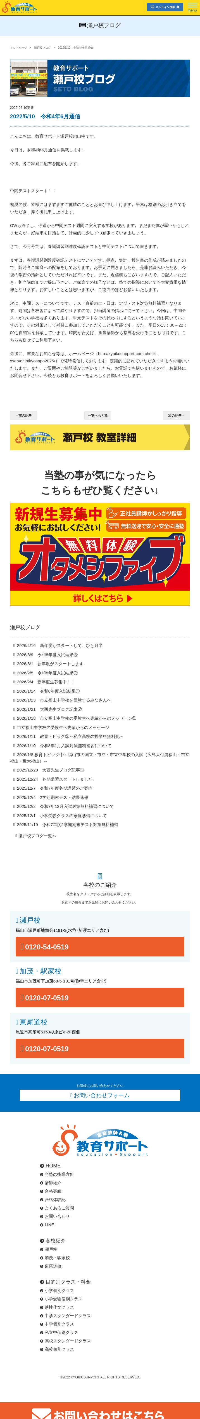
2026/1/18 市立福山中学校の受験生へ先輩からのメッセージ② (76, 718)
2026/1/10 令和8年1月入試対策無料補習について (64, 745)
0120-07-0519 (47, 998)
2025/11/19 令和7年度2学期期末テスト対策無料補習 (67, 824)
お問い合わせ (55, 1216)
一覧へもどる (98, 416)
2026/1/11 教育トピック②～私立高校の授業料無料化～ (70, 736)
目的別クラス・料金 (65, 1282)
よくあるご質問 (57, 1207)
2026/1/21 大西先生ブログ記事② (49, 709)
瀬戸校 (30, 920)
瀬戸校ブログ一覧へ (37, 836)
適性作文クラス (57, 1307)
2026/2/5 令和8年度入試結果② (47, 672)
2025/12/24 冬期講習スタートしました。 (57, 779)
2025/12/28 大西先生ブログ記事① (50, 770)
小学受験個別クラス (61, 1298)
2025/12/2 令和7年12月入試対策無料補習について (65, 806)
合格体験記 (53, 1199)
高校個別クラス (57, 1349)
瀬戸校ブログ (42, 47)
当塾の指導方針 (57, 1174)
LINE (47, 1224)
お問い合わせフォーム (102, 1095)
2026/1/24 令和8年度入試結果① (48, 691)
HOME (50, 1166)
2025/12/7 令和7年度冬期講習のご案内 (54, 788)
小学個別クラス (57, 1290)
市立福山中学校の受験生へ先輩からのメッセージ (63, 727)
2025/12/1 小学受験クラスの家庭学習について (62, 815)
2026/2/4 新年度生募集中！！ (46, 681)
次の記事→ (176, 416)
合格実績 (50, 1191)
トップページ (18, 47)
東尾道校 (33, 1022)
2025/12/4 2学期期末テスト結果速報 (52, 797)
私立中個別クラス (59, 1332)
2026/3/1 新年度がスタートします (50, 663)
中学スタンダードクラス (65, 1315)
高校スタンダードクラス (65, 1340)
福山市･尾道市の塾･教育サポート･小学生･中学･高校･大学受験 (19, 6)
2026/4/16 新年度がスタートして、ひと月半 (60, 645)
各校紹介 (53, 1241)
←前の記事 (23, 416)
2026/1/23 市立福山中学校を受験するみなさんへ (64, 700)
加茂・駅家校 (40, 971)
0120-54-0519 (47, 947)
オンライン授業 (165, 7)
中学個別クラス (57, 1324)
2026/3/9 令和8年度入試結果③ (47, 654)
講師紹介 (50, 1182)
